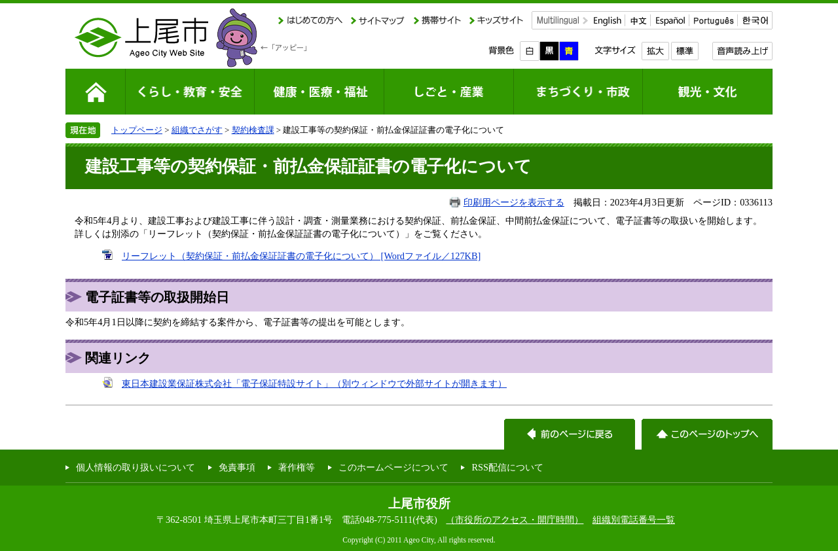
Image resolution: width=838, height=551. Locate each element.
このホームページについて (393, 467)
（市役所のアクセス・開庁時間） (514, 519)
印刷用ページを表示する (514, 202)
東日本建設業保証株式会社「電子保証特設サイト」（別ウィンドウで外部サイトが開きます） (314, 383)
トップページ (136, 130)
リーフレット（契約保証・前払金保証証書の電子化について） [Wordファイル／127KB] (301, 256)
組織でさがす (197, 130)
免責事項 (237, 467)
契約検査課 (253, 130)
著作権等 (296, 467)
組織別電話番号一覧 (633, 519)
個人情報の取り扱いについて (135, 467)
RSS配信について (507, 467)
